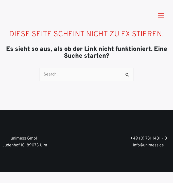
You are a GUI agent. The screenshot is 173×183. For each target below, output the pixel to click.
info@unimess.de (148, 145)
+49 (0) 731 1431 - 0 (148, 138)
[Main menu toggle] (161, 15)
